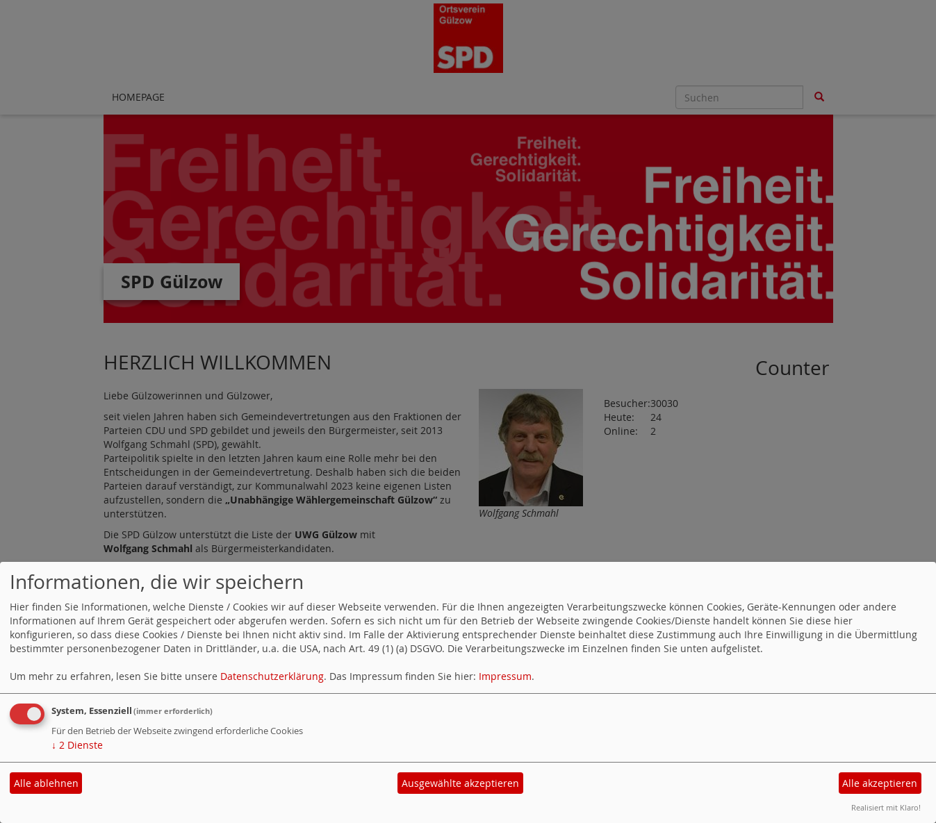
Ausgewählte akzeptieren (460, 783)
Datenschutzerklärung (272, 676)
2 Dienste (77, 744)
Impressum (505, 676)
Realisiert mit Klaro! (886, 807)
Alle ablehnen (46, 783)
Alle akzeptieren (879, 783)
